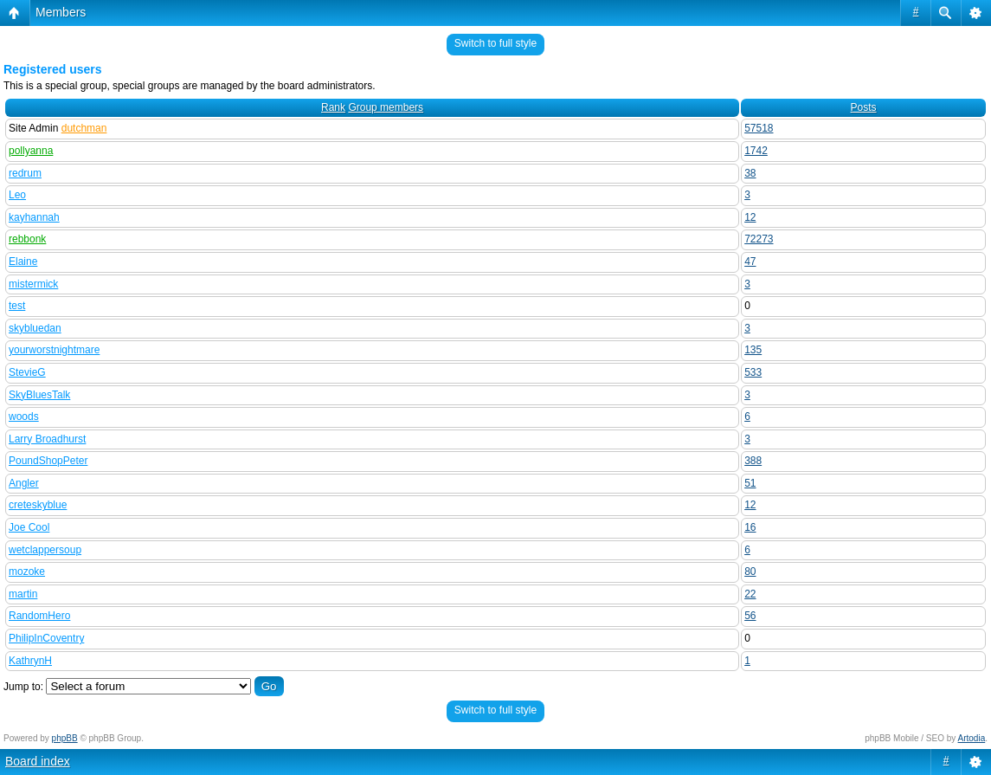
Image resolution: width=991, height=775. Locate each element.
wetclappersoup (45, 550)
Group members (385, 107)
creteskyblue (38, 505)
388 (753, 461)
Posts (864, 107)
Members (60, 12)
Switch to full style (495, 43)
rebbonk (27, 239)
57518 (758, 128)
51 (750, 483)
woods (24, 416)
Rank (333, 107)
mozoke (27, 571)
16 (750, 527)
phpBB (65, 738)
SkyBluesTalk (39, 395)
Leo (17, 195)
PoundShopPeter (48, 461)
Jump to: (23, 687)
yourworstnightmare (54, 350)
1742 (756, 151)
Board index (37, 761)
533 (753, 372)
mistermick (33, 284)
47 (750, 261)
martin (23, 594)
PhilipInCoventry (46, 638)
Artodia (972, 738)
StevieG (27, 372)
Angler (24, 483)
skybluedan (35, 328)
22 (750, 594)
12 (750, 217)
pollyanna (31, 151)
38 (750, 173)
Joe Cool (29, 527)
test (17, 306)
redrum (25, 173)
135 (753, 350)
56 (750, 616)
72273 (758, 239)
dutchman (84, 128)
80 (750, 571)
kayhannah (34, 217)
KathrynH (30, 661)
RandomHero (39, 616)
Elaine (23, 261)
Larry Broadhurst (47, 439)
